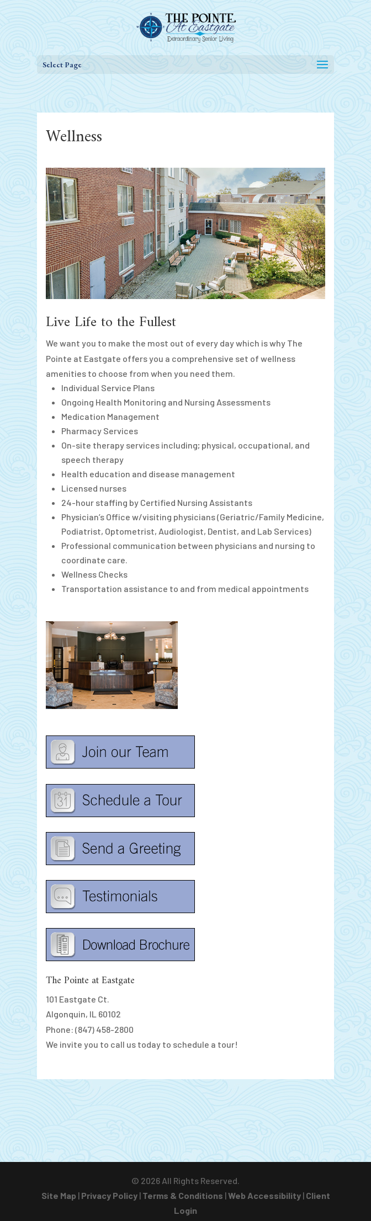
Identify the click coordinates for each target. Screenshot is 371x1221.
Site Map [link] (58, 1195)
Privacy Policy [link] (109, 1195)
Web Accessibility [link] (264, 1195)
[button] (185, 64)
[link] (186, 26)
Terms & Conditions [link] (182, 1195)
